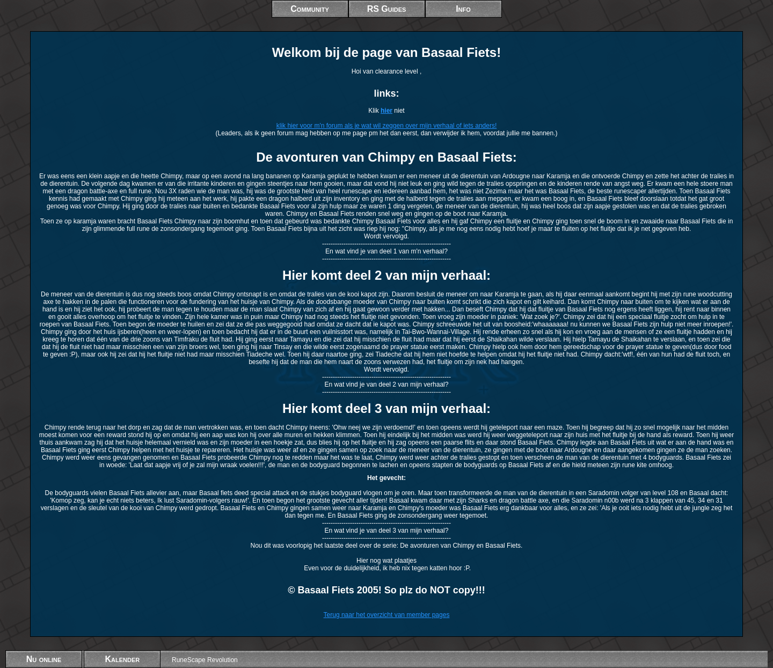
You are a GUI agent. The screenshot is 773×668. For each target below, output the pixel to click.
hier (386, 110)
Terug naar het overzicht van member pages (387, 615)
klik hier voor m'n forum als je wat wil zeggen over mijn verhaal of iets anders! (386, 125)
